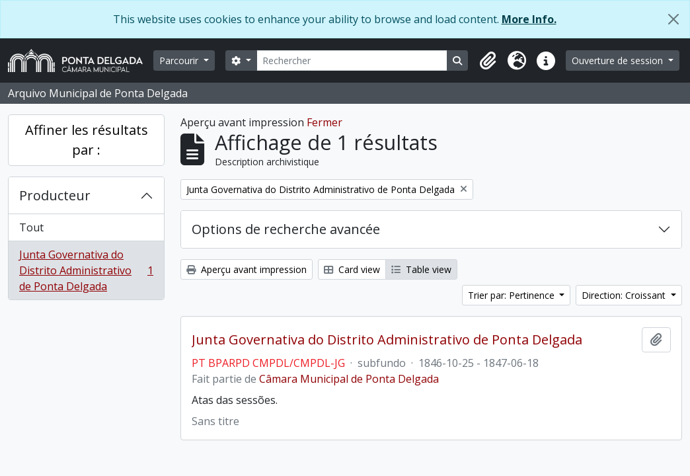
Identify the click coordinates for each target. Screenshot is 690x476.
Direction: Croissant (625, 295)
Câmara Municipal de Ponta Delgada (349, 379)
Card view (352, 269)
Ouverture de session (619, 60)
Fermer (324, 122)
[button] (487, 60)
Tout (31, 227)
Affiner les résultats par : (86, 140)
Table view (421, 269)
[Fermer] (673, 19)
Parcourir (180, 60)
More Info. (529, 19)
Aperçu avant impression (246, 269)
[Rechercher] (352, 60)
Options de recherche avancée (286, 229)
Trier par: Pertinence (512, 295)
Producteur (55, 195)
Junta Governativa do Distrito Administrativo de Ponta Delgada (86, 270)
